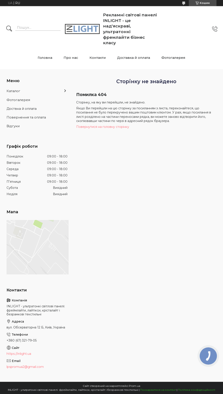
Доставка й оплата (133, 58)
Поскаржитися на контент (158, 389)
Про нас (71, 58)
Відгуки (13, 126)
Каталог (13, 91)
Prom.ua (134, 385)
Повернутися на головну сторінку (102, 127)
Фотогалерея (173, 58)
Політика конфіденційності (196, 389)
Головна (45, 58)
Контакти (98, 58)
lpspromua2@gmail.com (25, 367)
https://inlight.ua (19, 354)
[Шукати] (9, 29)
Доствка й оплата (22, 109)
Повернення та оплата (26, 117)
